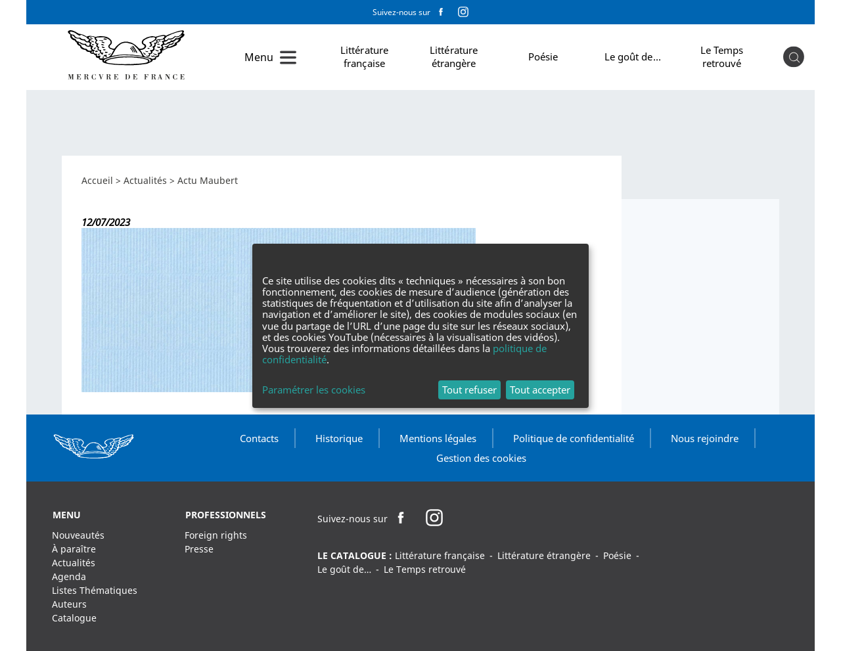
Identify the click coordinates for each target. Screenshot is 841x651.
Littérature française (364, 57)
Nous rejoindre (705, 438)
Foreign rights (216, 535)
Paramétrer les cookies (313, 389)
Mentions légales (437, 438)
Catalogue (74, 618)
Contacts (259, 438)
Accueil (97, 180)
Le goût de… (632, 57)
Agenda (69, 576)
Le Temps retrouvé (722, 57)
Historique (339, 438)
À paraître (74, 549)
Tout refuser (469, 389)
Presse (199, 549)
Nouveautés (78, 535)
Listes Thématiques (94, 590)
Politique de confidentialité (573, 438)
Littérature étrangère (454, 57)
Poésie (543, 57)
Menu (258, 57)
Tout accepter (540, 389)
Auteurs (69, 604)
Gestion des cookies (481, 457)
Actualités (145, 180)
